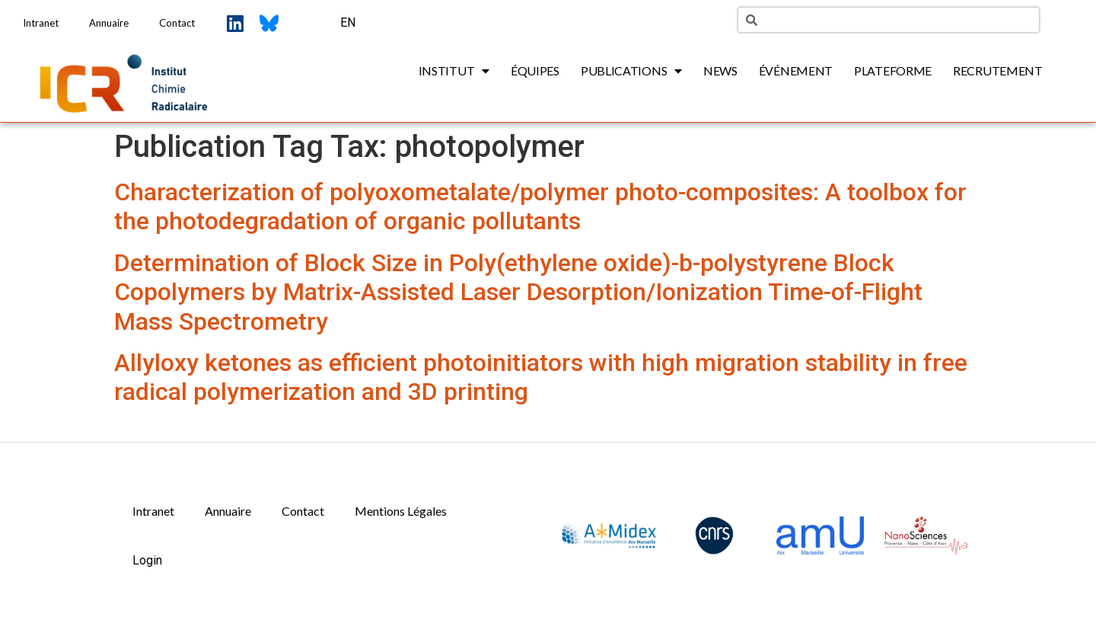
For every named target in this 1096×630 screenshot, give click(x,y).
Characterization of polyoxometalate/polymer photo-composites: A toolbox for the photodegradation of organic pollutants (540, 206)
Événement (796, 70)
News (720, 70)
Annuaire (109, 23)
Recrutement (998, 70)
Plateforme (893, 70)
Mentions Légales (401, 511)
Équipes (535, 70)
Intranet (41, 23)
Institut (454, 71)
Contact (177, 23)
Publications (631, 71)
